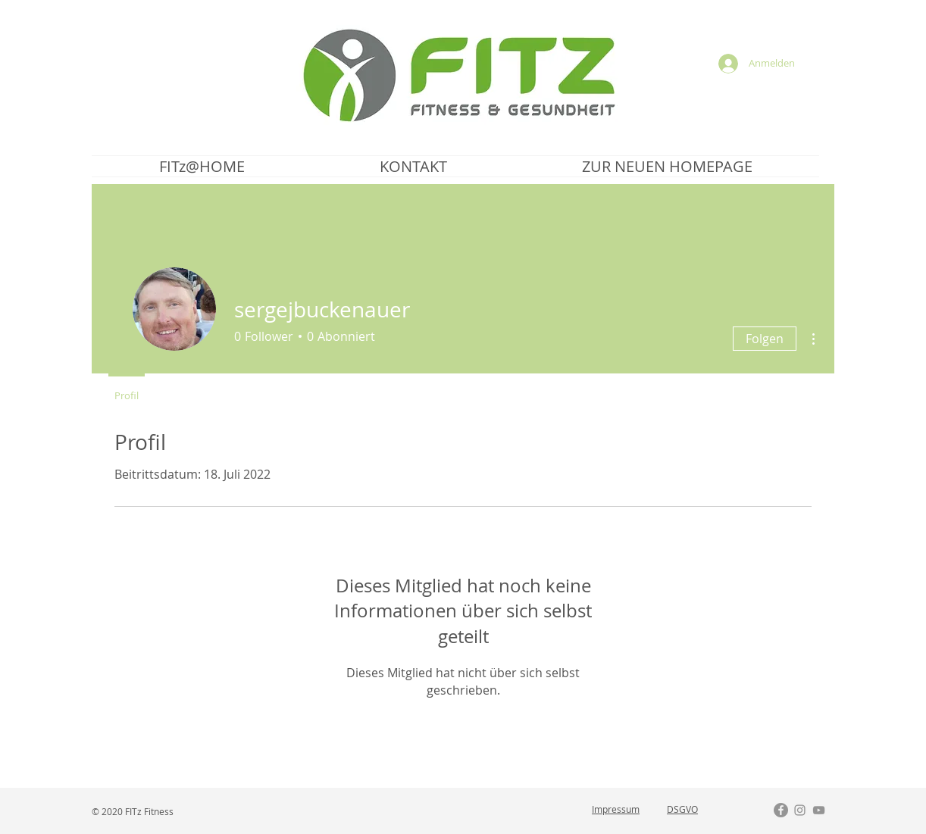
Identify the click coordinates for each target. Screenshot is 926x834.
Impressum (616, 809)
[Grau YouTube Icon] (819, 810)
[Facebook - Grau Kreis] (781, 810)
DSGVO (682, 809)
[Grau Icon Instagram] (800, 810)
